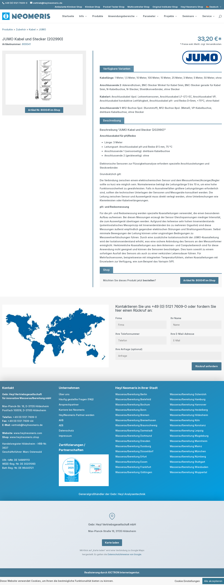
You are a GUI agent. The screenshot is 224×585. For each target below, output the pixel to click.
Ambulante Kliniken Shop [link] (68, 7)
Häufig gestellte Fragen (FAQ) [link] (76, 399)
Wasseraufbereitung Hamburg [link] (187, 399)
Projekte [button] (170, 16)
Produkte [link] (97, 16)
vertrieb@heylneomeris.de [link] (27, 425)
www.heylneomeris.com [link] (28, 433)
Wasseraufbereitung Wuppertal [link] (188, 472)
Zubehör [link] (21, 29)
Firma (140, 321)
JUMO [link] (42, 29)
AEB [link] (61, 425)
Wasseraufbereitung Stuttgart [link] (187, 461)
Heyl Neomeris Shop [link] (192, 7)
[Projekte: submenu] (176, 16)
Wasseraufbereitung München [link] (188, 451)
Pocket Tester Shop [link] (113, 7)
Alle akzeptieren (213, 581)
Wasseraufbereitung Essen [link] (131, 461)
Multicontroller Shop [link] (138, 7)
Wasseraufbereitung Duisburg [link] (133, 446)
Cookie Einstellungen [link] (187, 581)
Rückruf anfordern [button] (206, 366)
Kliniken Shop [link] (92, 7)
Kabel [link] (32, 29)
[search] (220, 17)
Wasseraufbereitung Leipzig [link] (186, 430)
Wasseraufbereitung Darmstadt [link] (133, 430)
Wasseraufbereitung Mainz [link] (186, 446)
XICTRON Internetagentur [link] (123, 572)
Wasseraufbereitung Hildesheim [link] (189, 415)
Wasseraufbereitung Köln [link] (185, 420)
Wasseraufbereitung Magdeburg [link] (189, 435)
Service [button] (208, 16)
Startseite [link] (68, 16)
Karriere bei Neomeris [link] (72, 409)
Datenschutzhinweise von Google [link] (124, 554)
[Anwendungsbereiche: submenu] (136, 16)
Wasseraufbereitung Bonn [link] (130, 409)
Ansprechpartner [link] (69, 404)
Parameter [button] (150, 16)
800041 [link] (26, 44)
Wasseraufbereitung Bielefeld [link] (133, 399)
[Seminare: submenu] (196, 16)
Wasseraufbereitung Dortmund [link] (133, 435)
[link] (214, 7)
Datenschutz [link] (66, 430)
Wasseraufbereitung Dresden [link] (132, 441)
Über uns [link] (64, 394)
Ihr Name (196, 321)
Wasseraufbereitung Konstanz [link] (188, 425)
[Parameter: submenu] (157, 16)
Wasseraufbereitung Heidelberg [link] (189, 409)
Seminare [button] (189, 16)
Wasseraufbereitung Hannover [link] (188, 404)
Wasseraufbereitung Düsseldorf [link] (134, 451)
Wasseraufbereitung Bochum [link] (132, 404)
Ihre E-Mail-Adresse (196, 337)
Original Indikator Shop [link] (165, 7)
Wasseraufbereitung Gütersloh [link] (188, 394)
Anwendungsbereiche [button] (122, 16)
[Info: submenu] (86, 16)
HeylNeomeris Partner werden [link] (76, 415)
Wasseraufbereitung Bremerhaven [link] (135, 420)
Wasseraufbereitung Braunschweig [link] (136, 425)
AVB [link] (61, 420)
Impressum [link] (65, 435)
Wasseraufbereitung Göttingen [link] (133, 472)
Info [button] (83, 16)
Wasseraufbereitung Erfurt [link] (131, 456)
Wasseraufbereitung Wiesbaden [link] (189, 467)
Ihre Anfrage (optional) (168, 352)
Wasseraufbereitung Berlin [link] (131, 394)
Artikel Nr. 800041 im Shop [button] (44, 109)
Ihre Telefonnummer (140, 337)
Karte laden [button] (112, 542)
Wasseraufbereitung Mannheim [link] (188, 441)
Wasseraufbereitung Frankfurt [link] (133, 467)
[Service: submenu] (213, 16)
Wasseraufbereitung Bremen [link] (132, 415)
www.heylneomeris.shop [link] (24, 437)
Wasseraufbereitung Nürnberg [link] (188, 456)
